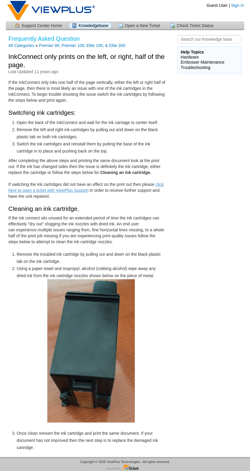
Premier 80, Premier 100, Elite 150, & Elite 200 (82, 45)
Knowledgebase (93, 25)
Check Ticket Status (195, 25)
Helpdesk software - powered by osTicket (125, 467)
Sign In (237, 5)
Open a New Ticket (142, 25)
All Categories (21, 45)
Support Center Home (41, 25)
